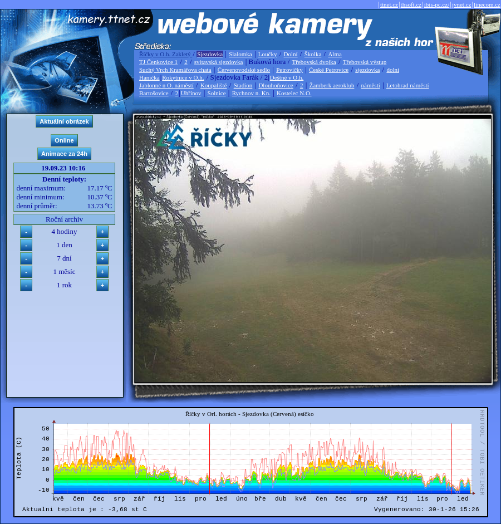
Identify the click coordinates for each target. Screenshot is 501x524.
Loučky (267, 54)
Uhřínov (191, 93)
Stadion (243, 85)
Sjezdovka (210, 54)
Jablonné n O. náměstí (166, 85)
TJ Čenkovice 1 (158, 61)
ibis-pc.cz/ (437, 4)
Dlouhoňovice (275, 85)
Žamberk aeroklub (331, 85)
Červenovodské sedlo (244, 69)
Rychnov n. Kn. (251, 93)
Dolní (291, 54)
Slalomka (240, 54)
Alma (334, 54)
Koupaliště (213, 85)
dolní (392, 69)
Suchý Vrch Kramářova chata (175, 69)
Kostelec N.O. (294, 93)
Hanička (149, 77)
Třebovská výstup (365, 61)
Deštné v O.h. (287, 77)
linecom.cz (487, 4)
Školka (313, 54)
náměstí (370, 85)
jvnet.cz (461, 4)
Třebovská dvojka (314, 61)
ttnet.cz (389, 4)
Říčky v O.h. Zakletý (165, 54)
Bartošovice (154, 93)
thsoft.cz (411, 4)
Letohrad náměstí (407, 85)
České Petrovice (328, 69)
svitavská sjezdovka (218, 61)
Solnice (217, 93)
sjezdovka (367, 69)
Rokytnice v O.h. (183, 77)
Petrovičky (289, 69)
